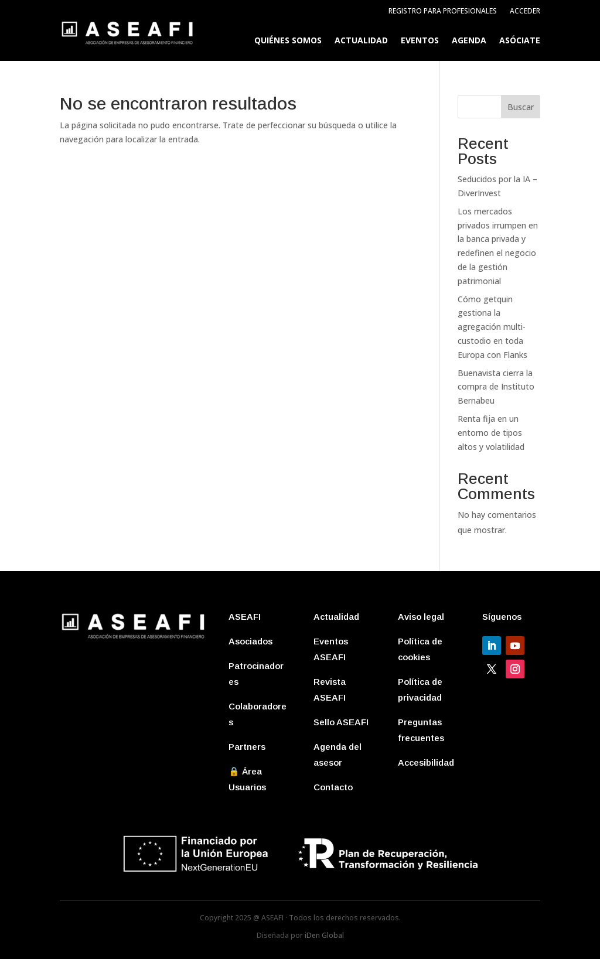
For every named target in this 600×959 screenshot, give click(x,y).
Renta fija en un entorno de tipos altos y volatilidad (491, 432)
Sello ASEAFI (341, 722)
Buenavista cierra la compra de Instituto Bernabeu (496, 387)
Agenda (469, 41)
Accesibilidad (426, 762)
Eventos (420, 41)
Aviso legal (421, 617)
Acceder (525, 11)
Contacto (333, 787)
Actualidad (361, 41)
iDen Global (324, 935)
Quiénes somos (288, 41)
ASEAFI (245, 617)
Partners (247, 747)
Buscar (520, 106)
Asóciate (519, 41)
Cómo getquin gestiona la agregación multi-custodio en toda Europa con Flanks (492, 326)
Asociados (250, 641)
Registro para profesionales (442, 11)
